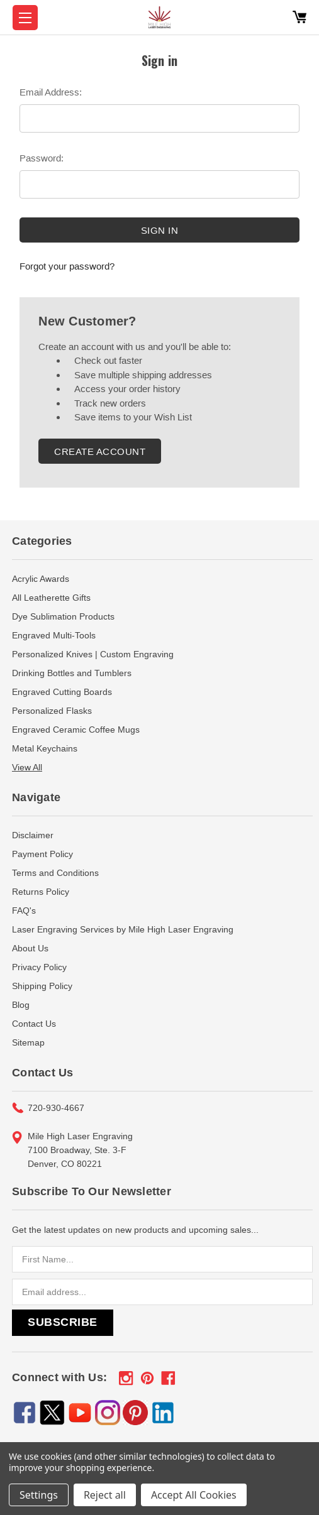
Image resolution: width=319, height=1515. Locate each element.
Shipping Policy (42, 986)
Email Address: (51, 92)
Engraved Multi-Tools (54, 635)
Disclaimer (32, 835)
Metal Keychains (44, 748)
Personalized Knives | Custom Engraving (93, 654)
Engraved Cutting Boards (62, 692)
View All (27, 767)
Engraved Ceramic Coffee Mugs (76, 730)
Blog (21, 1005)
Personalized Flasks (52, 711)
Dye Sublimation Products (63, 616)
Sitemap (28, 1042)
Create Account (99, 451)
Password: (42, 158)
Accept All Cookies (194, 1495)
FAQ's (24, 910)
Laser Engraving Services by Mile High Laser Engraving (122, 929)
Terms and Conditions (55, 873)
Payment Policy (42, 854)
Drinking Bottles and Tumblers (72, 673)
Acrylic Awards (40, 579)
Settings (39, 1495)
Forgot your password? (67, 266)
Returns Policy (40, 892)
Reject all (105, 1495)
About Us (30, 948)
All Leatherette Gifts (51, 598)
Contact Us (34, 1024)
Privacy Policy (39, 967)
